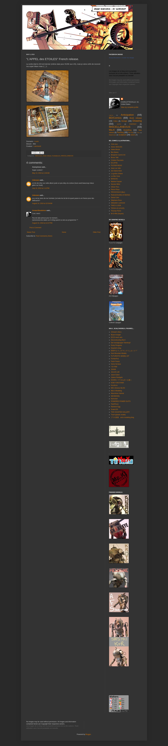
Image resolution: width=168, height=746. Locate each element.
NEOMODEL (115, 396)
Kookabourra (56, 156)
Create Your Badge (128, 57)
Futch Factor (115, 361)
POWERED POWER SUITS (120, 401)
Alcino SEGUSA (116, 147)
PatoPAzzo (115, 404)
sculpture (122, 135)
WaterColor (112, 135)
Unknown (35, 180)
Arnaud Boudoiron (39, 210)
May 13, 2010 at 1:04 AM (40, 173)
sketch (133, 135)
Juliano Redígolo (117, 377)
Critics (115, 121)
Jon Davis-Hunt (116, 171)
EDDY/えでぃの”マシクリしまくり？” (124, 351)
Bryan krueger (116, 335)
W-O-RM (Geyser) (117, 214)
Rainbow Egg (115, 407)
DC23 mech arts (116, 337)
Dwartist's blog (116, 348)
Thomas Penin (116, 211)
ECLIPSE (114, 163)
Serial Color (115, 197)
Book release (47, 156)
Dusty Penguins (116, 345)
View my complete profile (129, 107)
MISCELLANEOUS (67, 156)
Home (64, 232)
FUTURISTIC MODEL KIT (120, 356)
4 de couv (114, 144)
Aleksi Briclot (115, 149)
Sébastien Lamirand (118, 203)
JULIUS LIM (115, 372)
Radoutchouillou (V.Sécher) (120, 195)
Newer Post (31, 232)
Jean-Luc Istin (116, 168)
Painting (120, 132)
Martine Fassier (116, 181)
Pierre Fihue (115, 189)
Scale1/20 (114, 409)
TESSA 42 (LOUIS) (117, 208)
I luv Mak (114, 367)
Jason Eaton (115, 375)
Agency (111, 115)
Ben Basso (115, 152)
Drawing (137, 120)
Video (138, 132)
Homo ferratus (116, 364)
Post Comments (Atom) (44, 236)
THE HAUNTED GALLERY (120, 412)
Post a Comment (35, 228)
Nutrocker (114, 399)
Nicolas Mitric (115, 184)
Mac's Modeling (116, 391)
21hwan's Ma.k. (116, 332)
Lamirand (37, 146)
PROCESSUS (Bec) (118, 192)
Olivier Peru (115, 187)
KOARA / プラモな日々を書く (121, 380)
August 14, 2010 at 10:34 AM (42, 203)
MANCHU (114, 179)
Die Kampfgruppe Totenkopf (120, 343)
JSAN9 (113, 369)
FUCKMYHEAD (116, 165)
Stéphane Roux (116, 200)
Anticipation (127, 114)
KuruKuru (114, 385)
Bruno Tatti (114, 157)
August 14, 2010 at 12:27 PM (42, 223)
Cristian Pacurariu (117, 160)
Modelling (127, 130)
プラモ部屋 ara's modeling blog (122, 417)
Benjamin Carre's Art (118, 155)
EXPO (119, 124)
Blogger (88, 734)
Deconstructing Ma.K (118, 340)
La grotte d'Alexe (117, 173)
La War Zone (115, 176)
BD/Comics (38, 156)
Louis (37, 141)
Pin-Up (130, 132)
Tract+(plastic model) (118, 415)
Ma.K (112, 129)
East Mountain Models (119, 353)
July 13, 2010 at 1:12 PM (40, 188)
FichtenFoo (115, 359)
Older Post (96, 232)
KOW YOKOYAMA (117, 383)
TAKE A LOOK (116, 205)
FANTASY (132, 124)
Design (124, 121)
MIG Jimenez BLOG (118, 388)
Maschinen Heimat (117, 393)
